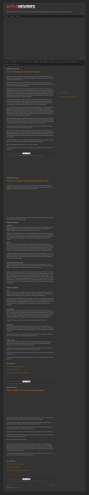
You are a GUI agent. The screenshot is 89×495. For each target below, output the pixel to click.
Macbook (45, 61)
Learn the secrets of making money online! (67, 96)
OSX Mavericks (40, 155)
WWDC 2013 (27, 383)
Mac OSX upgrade (27, 155)
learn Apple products (43, 481)
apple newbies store (21, 481)
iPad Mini (73, 61)
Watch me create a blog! (64, 92)
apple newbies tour (29, 481)
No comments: (18, 153)
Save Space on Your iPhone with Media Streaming (18, 372)
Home (6, 16)
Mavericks (33, 155)
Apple (6, 61)
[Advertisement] (18, 38)
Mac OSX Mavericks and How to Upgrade (24, 72)
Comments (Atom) (16, 487)
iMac (59, 61)
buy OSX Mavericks (17, 155)
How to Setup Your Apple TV (13, 369)
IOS (22, 61)
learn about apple (36, 481)
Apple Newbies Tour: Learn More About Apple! (25, 390)
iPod (14, 64)
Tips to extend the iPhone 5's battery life (15, 366)
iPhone (7, 64)
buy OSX (12, 155)
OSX (36, 155)
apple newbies (15, 481)
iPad (66, 61)
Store (12, 16)
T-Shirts (18, 16)
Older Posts (51, 485)
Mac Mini (36, 61)
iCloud (52, 61)
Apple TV (15, 61)
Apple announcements (17, 383)
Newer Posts (9, 485)
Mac (28, 61)
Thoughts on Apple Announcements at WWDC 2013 (28, 181)
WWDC (22, 383)
